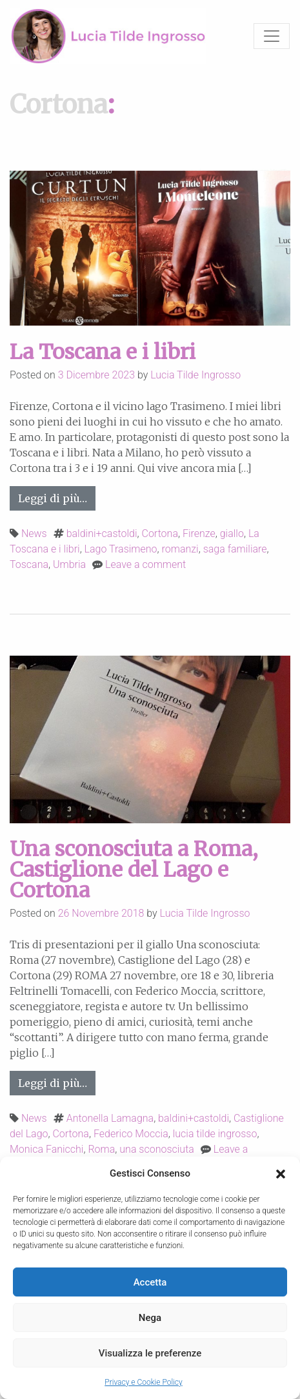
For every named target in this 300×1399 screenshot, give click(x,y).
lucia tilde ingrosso (215, 1134)
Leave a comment (145, 564)
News (34, 533)
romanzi (180, 549)
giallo (232, 533)
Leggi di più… (56, 497)
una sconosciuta (156, 1149)
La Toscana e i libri (102, 352)
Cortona (160, 533)
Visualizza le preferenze (150, 1353)
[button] (280, 1173)
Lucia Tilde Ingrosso (195, 375)
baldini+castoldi (101, 533)
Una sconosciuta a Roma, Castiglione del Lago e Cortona (134, 869)
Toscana (29, 564)
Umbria (69, 564)
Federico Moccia (131, 1134)
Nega (150, 1318)
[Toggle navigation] (272, 36)
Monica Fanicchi (46, 1149)
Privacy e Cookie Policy (143, 1382)
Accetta (150, 1282)
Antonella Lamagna (110, 1118)
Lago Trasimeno (121, 549)
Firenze (199, 533)
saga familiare (235, 549)
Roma (101, 1149)
